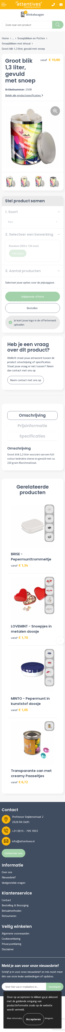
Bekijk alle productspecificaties (24, 95)
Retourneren (9, 915)
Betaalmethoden (11, 910)
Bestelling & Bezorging (15, 905)
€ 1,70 (19, 637)
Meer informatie (14, 1018)
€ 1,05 (19, 710)
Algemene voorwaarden (15, 933)
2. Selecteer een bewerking (29, 234)
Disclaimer (8, 949)
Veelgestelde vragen (13, 882)
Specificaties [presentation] (32, 436)
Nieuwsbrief (9, 877)
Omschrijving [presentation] (32, 415)
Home (5, 38)
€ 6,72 (19, 782)
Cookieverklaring (11, 938)
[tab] (32, 415)
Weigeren (49, 1018)
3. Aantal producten (23, 271)
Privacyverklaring (11, 943)
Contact (6, 900)
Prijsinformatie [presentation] (32, 425)
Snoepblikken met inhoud (16, 43)
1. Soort (11, 212)
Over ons (7, 872)
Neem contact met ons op (25, 380)
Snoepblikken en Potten (31, 38)
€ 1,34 (19, 565)
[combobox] (27, 25)
